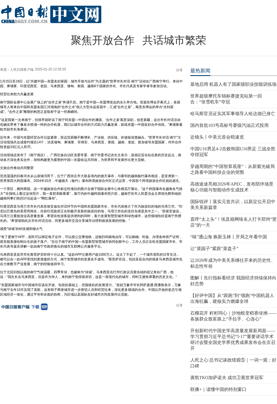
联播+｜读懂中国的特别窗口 (218, 389)
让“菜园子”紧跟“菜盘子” (214, 248)
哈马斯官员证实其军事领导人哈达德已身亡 (232, 113)
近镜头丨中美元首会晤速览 (217, 137)
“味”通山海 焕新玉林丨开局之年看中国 (228, 236)
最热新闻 (200, 70)
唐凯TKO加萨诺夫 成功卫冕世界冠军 (226, 377)
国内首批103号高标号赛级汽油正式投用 (229, 125)
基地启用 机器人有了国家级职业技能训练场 (233, 84)
